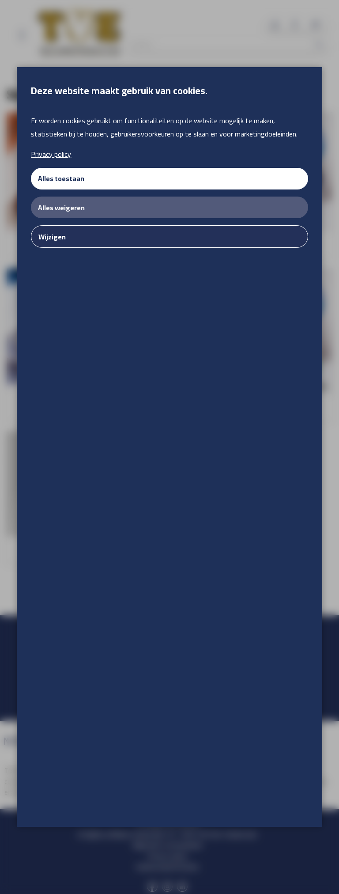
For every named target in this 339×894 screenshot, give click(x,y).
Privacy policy (51, 154)
